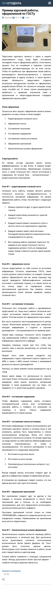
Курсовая (8, 18)
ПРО (11, 3)
